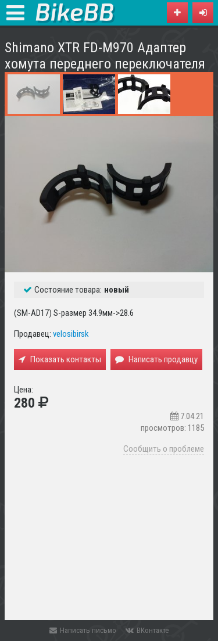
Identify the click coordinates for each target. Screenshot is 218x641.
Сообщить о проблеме (163, 449)
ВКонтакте (147, 630)
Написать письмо (82, 630)
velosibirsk (71, 334)
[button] (202, 12)
